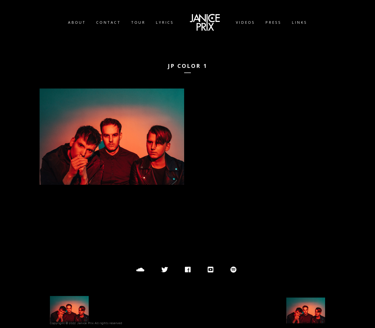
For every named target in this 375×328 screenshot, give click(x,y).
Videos (245, 22)
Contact (108, 22)
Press (273, 22)
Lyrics (165, 22)
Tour (138, 22)
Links (299, 22)
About (77, 22)
